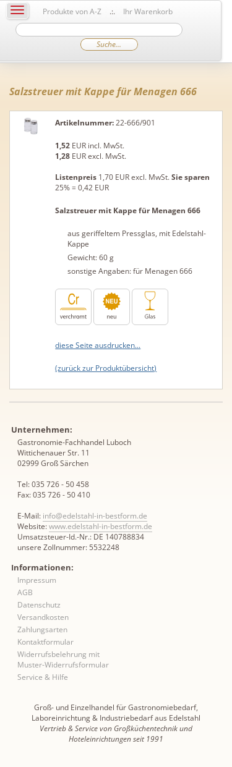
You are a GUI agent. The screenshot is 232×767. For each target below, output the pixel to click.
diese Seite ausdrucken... (97, 345)
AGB (25, 592)
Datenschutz (39, 605)
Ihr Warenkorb (148, 11)
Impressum (36, 580)
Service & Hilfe (42, 677)
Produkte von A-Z (72, 11)
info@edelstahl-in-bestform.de (95, 516)
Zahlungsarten (42, 629)
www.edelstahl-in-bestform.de (100, 526)
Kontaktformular (45, 642)
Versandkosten (43, 617)
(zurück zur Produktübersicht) (106, 368)
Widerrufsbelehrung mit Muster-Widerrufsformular (63, 659)
